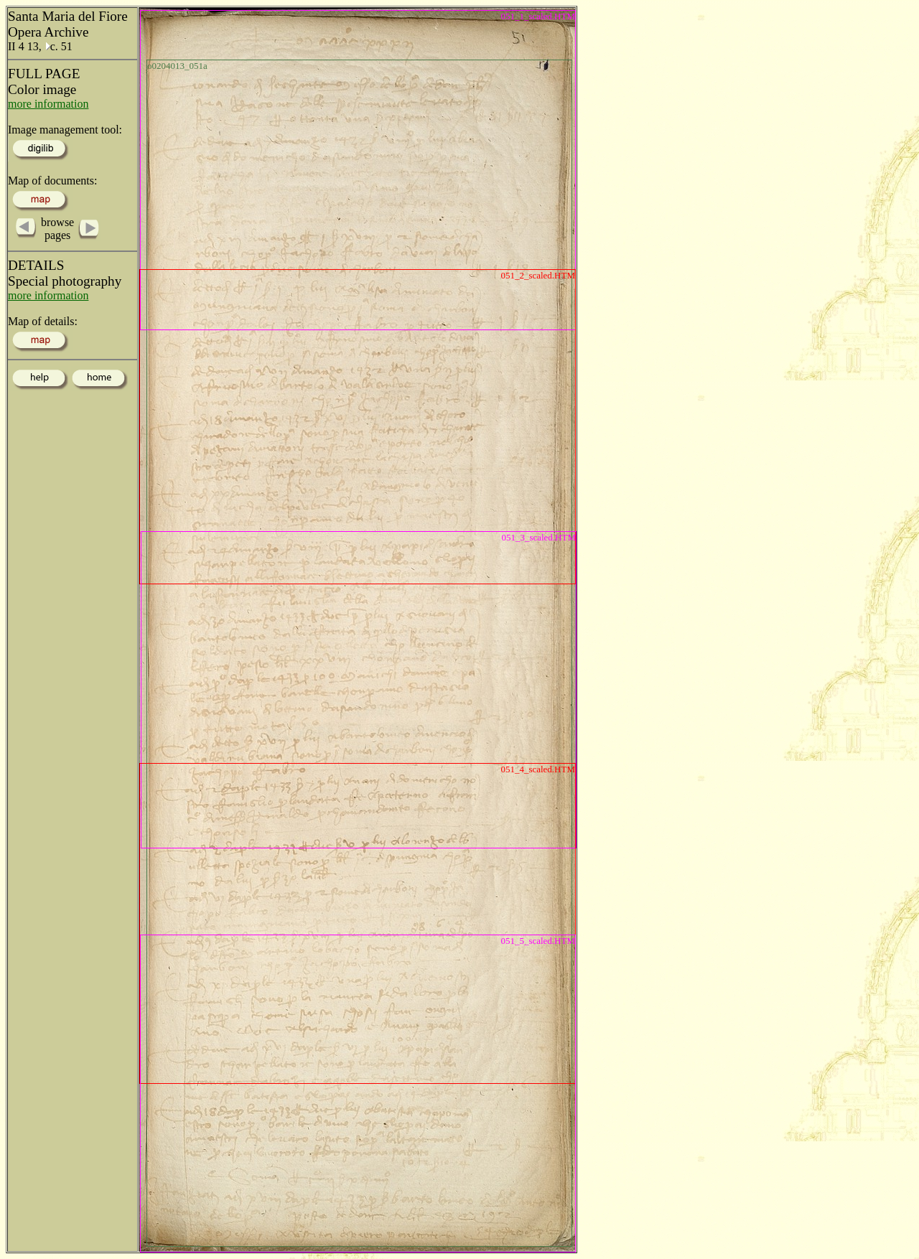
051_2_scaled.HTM (537, 275)
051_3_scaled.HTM (538, 537)
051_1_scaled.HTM (537, 16)
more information (48, 104)
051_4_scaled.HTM (537, 769)
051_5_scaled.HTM (537, 940)
